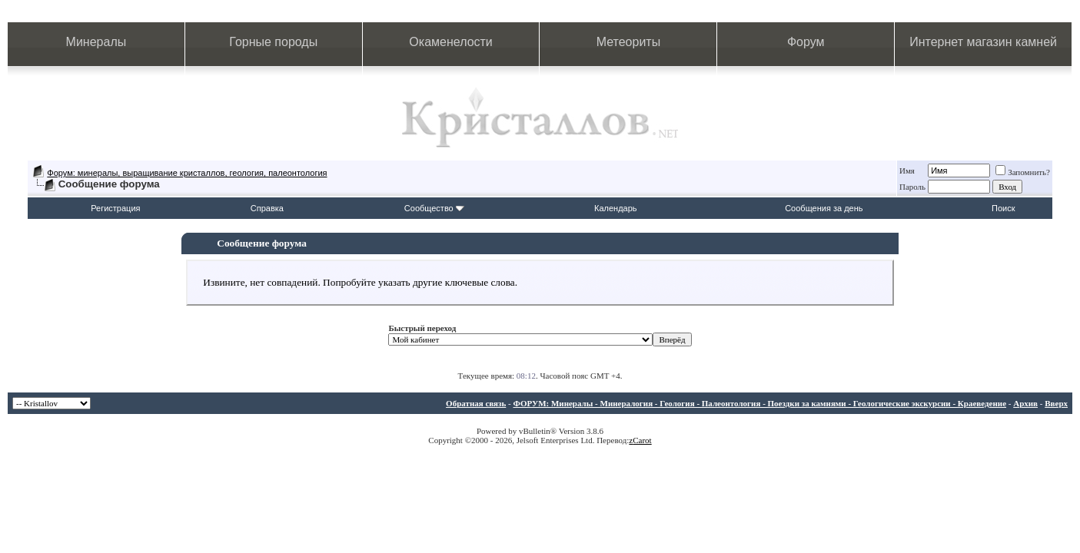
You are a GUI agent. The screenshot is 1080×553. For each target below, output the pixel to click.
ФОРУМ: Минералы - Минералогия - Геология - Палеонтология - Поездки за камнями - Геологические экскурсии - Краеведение (759, 403)
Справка (267, 208)
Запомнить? (1022, 172)
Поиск (1003, 208)
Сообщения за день (823, 208)
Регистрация (115, 208)
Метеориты (628, 41)
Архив (1025, 403)
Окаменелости (450, 41)
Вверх (1056, 403)
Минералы (96, 41)
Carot (642, 440)
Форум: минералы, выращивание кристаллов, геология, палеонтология (187, 172)
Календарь (615, 208)
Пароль (912, 186)
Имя (907, 170)
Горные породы (273, 41)
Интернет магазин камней (983, 41)
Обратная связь (476, 403)
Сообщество (434, 208)
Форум (806, 41)
